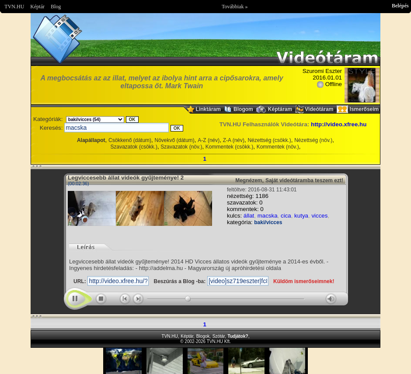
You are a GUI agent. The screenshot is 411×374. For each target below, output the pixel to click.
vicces (319, 215)
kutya (301, 215)
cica (286, 215)
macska (268, 215)
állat (249, 215)
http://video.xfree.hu (338, 124)
